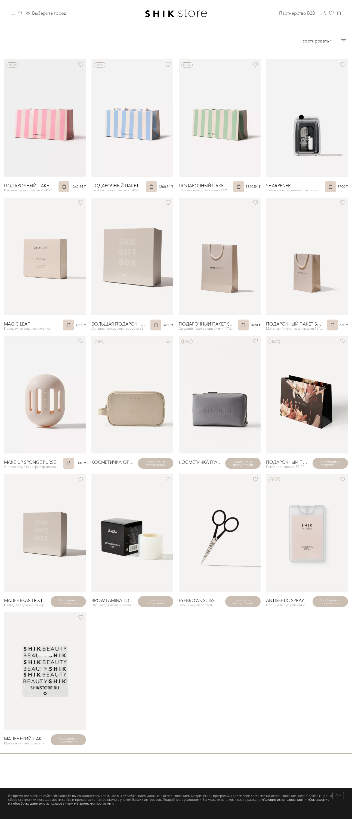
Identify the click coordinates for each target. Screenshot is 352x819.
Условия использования (282, 799)
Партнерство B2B (297, 13)
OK (338, 795)
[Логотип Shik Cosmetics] (176, 13)
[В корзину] (63, 186)
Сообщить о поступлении (156, 463)
